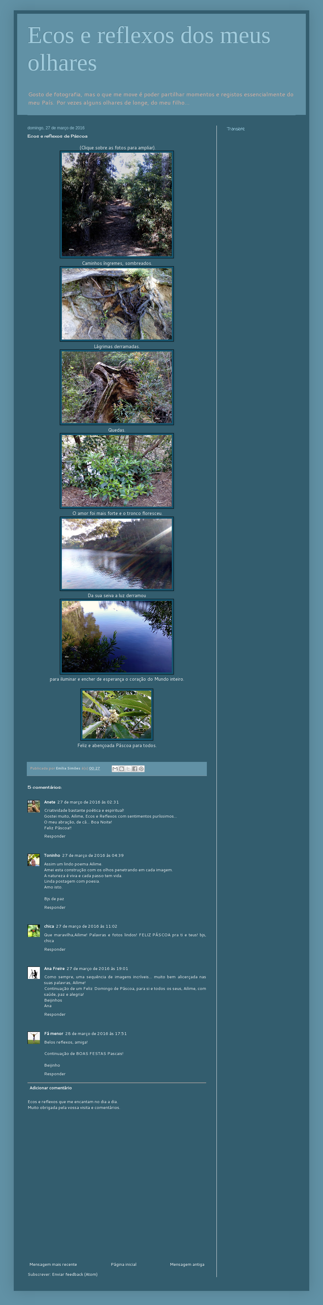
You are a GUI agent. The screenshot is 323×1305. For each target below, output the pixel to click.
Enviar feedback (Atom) (75, 1274)
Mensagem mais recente (53, 1264)
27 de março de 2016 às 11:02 (87, 926)
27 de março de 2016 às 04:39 (93, 855)
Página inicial (123, 1264)
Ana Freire (54, 968)
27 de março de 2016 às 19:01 (97, 968)
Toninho (52, 855)
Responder (55, 836)
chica (49, 926)
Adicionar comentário (51, 1088)
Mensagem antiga (187, 1264)
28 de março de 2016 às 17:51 (96, 1033)
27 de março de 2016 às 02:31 (88, 802)
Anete (49, 802)
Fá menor (53, 1033)
